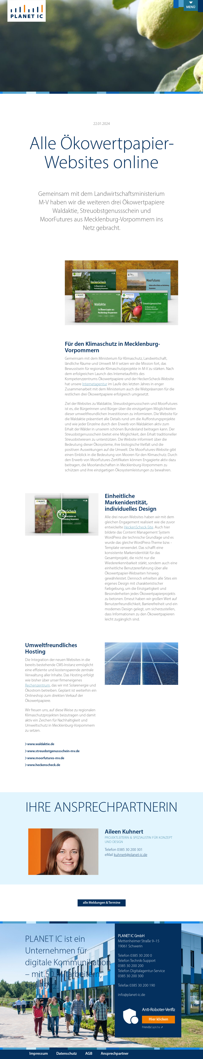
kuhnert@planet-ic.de (130, 855)
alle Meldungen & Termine (101, 903)
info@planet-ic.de (131, 995)
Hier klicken (158, 1019)
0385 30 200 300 (130, 976)
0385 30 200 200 (130, 966)
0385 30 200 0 (141, 956)
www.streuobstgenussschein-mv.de (52, 751)
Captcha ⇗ (152, 1027)
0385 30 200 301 (130, 850)
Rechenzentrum (37, 686)
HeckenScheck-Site (138, 527)
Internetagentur (94, 384)
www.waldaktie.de (39, 744)
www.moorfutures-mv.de (44, 758)
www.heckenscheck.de (42, 765)
